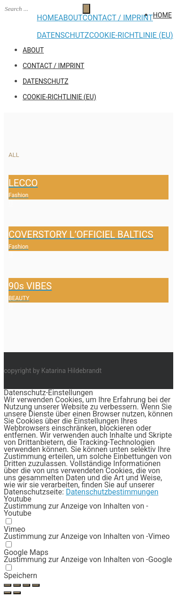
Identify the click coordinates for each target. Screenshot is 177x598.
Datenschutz (63, 35)
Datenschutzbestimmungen (112, 491)
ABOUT (70, 17)
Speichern (20, 575)
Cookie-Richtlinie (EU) (131, 35)
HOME (47, 17)
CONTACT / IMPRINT (118, 17)
